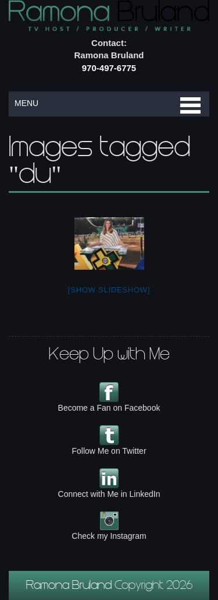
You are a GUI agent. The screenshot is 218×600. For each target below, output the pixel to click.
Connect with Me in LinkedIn (109, 494)
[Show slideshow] (109, 289)
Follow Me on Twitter (109, 451)
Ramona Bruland (70, 586)
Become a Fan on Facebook (109, 407)
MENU (26, 103)
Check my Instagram (109, 536)
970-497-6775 (109, 68)
